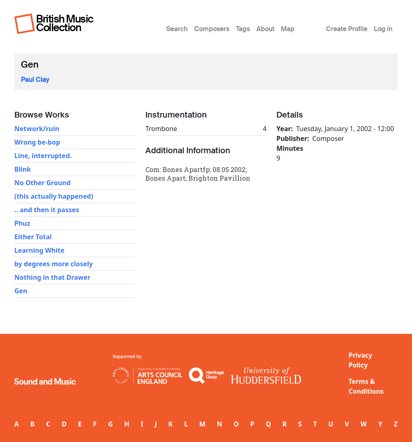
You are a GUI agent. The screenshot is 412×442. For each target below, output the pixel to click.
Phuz (22, 223)
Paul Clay (35, 79)
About (265, 29)
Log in (383, 29)
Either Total (33, 236)
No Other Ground (42, 182)
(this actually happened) (53, 196)
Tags (243, 29)
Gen (20, 290)
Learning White (39, 250)
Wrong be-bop (37, 142)
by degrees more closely (53, 263)
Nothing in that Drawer (52, 277)
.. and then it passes (46, 209)
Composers (211, 29)
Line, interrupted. (43, 155)
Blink (22, 169)
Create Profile (346, 29)
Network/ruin (36, 128)
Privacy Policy (360, 360)
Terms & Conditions (366, 386)
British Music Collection (64, 23)
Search (177, 29)
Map (287, 29)
